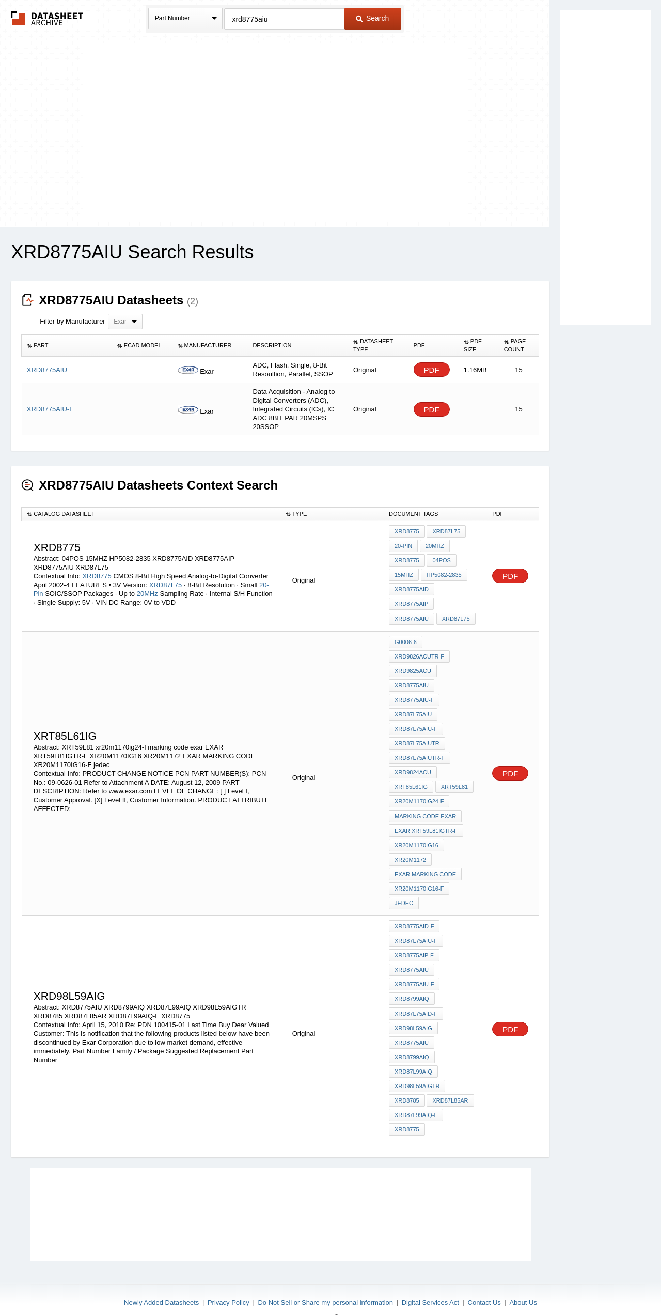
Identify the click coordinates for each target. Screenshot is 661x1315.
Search (372, 18)
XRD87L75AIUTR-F (420, 749)
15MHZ (404, 573)
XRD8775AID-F (414, 912)
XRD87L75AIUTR (417, 735)
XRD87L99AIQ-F (416, 1093)
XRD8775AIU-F (414, 694)
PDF (431, 369)
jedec (404, 889)
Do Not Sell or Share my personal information (325, 1279)
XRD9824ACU (413, 763)
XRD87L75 (166, 583)
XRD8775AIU (412, 615)
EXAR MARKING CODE (425, 861)
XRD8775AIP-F (414, 940)
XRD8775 (96, 574)
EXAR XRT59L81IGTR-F (426, 819)
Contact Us (484, 1279)
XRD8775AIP (411, 601)
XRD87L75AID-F (416, 995)
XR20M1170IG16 (416, 833)
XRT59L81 (453, 777)
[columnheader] (67, 346)
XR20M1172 (410, 847)
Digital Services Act (430, 1279)
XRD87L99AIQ (413, 1051)
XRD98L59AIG (413, 1009)
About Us (523, 1279)
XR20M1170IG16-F (419, 875)
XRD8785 (407, 1079)
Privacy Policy (228, 1279)
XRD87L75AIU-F (416, 721)
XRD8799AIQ (412, 981)
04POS (441, 559)
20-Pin (403, 545)
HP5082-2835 (443, 573)
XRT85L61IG (411, 777)
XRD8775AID (412, 587)
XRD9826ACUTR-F (419, 652)
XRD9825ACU (413, 666)
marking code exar (425, 805)
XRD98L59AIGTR (417, 1065)
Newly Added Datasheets (161, 1279)
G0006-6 (406, 638)
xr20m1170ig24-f (419, 791)
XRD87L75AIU (413, 708)
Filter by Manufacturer (72, 321)
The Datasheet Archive (47, 18)
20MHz (147, 591)
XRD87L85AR (450, 1079)
